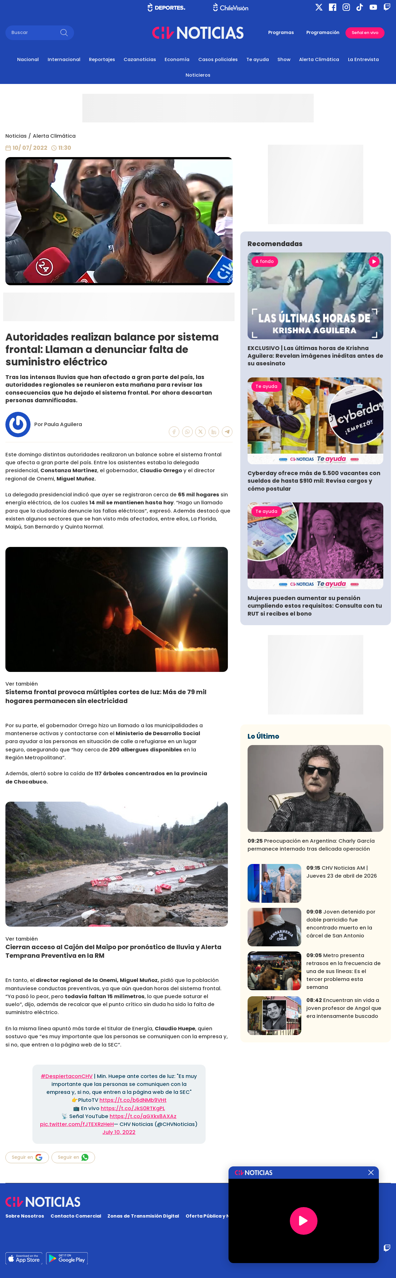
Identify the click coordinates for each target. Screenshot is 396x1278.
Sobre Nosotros (24, 1216)
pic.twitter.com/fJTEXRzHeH (77, 1124)
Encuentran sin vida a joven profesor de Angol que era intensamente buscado (343, 1099)
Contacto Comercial (76, 1216)
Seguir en (27, 1157)
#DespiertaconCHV (66, 1076)
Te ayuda (257, 59)
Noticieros (198, 75)
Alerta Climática (319, 59)
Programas (281, 33)
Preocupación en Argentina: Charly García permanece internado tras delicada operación (311, 936)
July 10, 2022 (118, 1132)
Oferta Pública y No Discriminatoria (229, 1216)
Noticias (16, 136)
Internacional (64, 59)
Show (283, 59)
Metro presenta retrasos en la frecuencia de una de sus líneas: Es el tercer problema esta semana (343, 1062)
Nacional (28, 59)
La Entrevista (363, 59)
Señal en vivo (365, 32)
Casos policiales (218, 59)
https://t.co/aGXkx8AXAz (143, 1116)
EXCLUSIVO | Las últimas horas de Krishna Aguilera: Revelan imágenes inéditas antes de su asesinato (315, 447)
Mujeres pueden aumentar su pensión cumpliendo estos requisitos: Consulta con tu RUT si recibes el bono (315, 697)
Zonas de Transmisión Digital (143, 1216)
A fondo (265, 353)
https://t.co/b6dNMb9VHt (133, 1100)
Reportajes (102, 59)
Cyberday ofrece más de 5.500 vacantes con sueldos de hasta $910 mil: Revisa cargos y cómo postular (314, 572)
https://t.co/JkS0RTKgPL (133, 1108)
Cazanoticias (140, 59)
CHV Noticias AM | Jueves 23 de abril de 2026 (341, 963)
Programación (322, 33)
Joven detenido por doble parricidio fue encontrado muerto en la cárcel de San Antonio (340, 1015)
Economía (177, 59)
